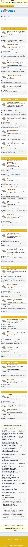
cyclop (13, 335)
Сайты (9, 201)
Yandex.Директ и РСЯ (20, 126)
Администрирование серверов (15, 319)
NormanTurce (19, 514)
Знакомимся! (22, 405)
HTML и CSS (17, 309)
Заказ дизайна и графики (19, 308)
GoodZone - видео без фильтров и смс (16, 341)
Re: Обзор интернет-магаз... (7, 257)
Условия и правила (19, 537)
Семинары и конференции (13, 112)
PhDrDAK (16, 373)
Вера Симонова (17, 52)
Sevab (15, 326)
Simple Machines (17, 539)
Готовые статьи (19, 198)
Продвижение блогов (12, 243)
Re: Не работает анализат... (7, 416)
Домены (9, 346)
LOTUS (16, 38)
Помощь (3, 537)
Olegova (17, 398)
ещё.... (15, 3)
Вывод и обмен (11, 139)
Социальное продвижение (14, 248)
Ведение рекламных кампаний (7, 127)
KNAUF (14, 349)
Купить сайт (16, 210)
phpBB (9, 295)
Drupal (6, 280)
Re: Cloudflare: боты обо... (6, 326)
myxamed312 (14, 253)
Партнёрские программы (10, 114)
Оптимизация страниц (18, 55)
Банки (15, 151)
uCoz (16, 280)
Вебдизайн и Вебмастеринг (14, 299)
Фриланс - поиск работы (13, 174)
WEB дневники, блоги (13, 233)
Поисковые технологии (19, 71)
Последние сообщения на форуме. (10, 505)
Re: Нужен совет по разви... (7, 241)
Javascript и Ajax (18, 375)
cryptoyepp (16, 184)
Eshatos (18, 252)
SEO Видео (13, 41)
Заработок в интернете (13, 102)
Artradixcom (17, 208)
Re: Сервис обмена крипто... (7, 137)
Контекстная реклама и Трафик (15, 117)
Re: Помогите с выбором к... (7, 373)
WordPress (12, 280)
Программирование (12, 364)
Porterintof (10, 516)
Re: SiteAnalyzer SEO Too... (7, 91)
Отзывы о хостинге (20, 343)
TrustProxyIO (18, 339)
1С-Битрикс (20, 280)
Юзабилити (12, 309)
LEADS (16, 110)
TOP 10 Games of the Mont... (7, 292)
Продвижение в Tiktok (12, 260)
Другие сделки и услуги (15, 175)
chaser (15, 91)
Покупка (9, 186)
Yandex (9, 71)
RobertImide (18, 501)
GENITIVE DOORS (19, 172)
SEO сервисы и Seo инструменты (16, 85)
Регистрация (10, 214)
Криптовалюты (21, 139)
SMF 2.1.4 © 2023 (10, 539)
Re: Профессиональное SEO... (7, 172)
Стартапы (18, 114)
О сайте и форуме (12, 409)
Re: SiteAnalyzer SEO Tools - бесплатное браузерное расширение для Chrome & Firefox (10, 477)
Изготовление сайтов (12, 278)
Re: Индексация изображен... (7, 69)
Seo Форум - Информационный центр (12, 425)
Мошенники (12, 152)
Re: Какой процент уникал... (7, 196)
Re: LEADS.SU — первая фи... (7, 110)
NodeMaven (21, 466)
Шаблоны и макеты (5, 309)
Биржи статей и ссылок (12, 94)
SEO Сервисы (12, 537)
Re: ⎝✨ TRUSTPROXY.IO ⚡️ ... (7, 339)
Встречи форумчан (11, 418)
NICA (14, 398)
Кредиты (16, 139)
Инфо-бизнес (23, 114)
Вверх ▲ (25, 537)
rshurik (19, 253)
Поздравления (16, 405)
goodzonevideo (22, 463)
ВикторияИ (15, 65)
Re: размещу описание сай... (7, 82)
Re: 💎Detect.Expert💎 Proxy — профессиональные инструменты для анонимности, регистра (9, 489)
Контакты (7, 537)
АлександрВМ (15, 369)
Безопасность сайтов (12, 328)
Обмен (17, 186)
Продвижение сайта (12, 44)
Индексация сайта (5, 56)
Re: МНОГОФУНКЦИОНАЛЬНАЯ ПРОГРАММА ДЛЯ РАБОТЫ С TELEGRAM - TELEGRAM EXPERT (9, 447)
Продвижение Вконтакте (8, 261)
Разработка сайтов (12, 269)
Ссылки (9, 178)
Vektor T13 (21, 488)
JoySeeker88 (17, 292)
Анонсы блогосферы (21, 243)
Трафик (16, 127)
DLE (9, 280)
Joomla (2, 280)
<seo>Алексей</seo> (17, 106)
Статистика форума (8, 497)
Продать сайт (10, 210)
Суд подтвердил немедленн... (7, 148)
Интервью (10, 406)
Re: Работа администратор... (7, 208)
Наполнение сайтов (12, 198)
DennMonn (8, 386)
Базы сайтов (10, 225)
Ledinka (15, 402)
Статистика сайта (20, 278)
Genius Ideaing (18, 69)
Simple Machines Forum (15, 295)
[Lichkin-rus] (15, 49)
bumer (13, 237)
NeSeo (13, 204)
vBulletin (22, 295)
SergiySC (22, 252)
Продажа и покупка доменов (13, 355)
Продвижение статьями (14, 56)
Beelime (16, 306)
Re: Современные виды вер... (7, 276)
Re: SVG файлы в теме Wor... (7, 306)
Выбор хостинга (12, 343)
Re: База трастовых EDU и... (7, 222)
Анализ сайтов (11, 308)
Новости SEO (7, 41)
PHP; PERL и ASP (11, 375)
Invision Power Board (5, 296)
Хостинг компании (5, 343)
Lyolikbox (9, 253)
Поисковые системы (12, 60)
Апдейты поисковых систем (7, 72)
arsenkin (20, 65)
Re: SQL (3, 386)
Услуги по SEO (11, 55)
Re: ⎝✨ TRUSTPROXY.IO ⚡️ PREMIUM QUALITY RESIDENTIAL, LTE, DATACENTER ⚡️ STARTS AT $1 (10, 442)
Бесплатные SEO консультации (14, 40)
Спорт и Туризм (4, 406)
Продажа (13, 186)
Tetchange (17, 137)
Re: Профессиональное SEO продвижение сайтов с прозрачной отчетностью (10, 433)
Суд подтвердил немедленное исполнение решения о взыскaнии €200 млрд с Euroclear (10, 451)
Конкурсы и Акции (5, 245)
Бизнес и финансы (12, 142)
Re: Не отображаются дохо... (7, 123)
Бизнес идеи (7, 152)
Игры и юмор (10, 405)
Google (12, 71)
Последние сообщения (9, 428)
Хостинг (9, 331)
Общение (9, 394)
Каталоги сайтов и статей (14, 75)
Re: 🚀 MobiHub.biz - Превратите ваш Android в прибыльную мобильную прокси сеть (10, 460)
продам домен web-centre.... (7, 352)
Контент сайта (11, 189)
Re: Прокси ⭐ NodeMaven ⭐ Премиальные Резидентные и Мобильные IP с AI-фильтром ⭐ (9, 468)
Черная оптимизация (20, 41)
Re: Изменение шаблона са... (7, 38)
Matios (16, 222)
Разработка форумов (12, 284)
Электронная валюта (12, 130)
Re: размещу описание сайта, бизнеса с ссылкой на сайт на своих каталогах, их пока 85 (10, 456)
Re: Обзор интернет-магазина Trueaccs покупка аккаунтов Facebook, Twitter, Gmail (8, 438)
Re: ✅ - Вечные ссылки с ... (7, 184)
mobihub (21, 459)
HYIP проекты (10, 151)
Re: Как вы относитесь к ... (6, 52)
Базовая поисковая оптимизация (16, 31)
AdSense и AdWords (12, 126)
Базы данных (10, 379)
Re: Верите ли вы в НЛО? (6, 402)
